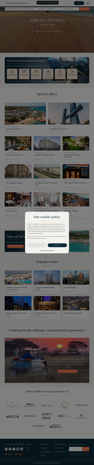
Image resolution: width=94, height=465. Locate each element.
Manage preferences (47, 250)
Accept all (57, 245)
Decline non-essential (37, 245)
